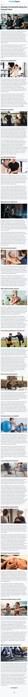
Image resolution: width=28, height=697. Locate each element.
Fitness (2, 4)
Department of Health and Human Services (12, 235)
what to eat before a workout (19, 308)
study (3, 485)
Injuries (2, 266)
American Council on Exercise (12, 105)
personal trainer (7, 31)
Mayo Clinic (5, 401)
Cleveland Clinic (18, 440)
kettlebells (4, 137)
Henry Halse (4, 11)
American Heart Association (8, 186)
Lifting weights (14, 221)
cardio (12, 622)
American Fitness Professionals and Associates (12, 47)
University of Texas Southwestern (16, 676)
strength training (5, 622)
